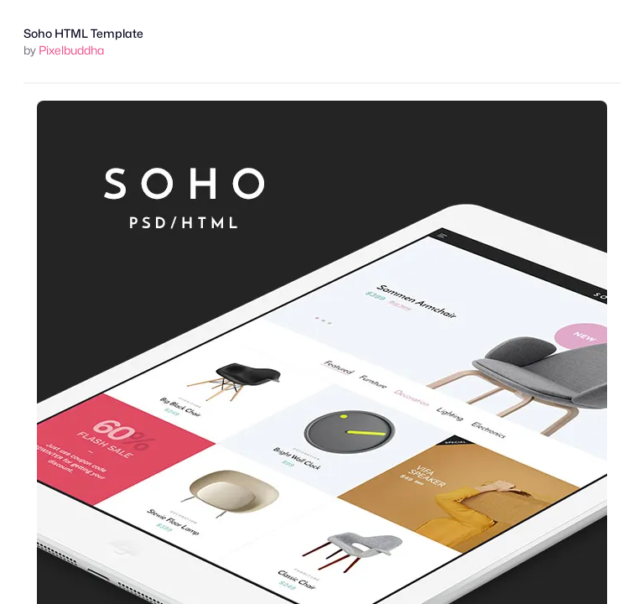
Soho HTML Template (83, 33)
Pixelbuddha (71, 50)
